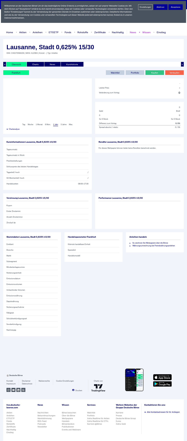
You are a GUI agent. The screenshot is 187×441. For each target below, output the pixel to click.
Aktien (22, 32)
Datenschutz (27, 384)
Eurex (119, 423)
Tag (23, 124)
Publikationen (68, 427)
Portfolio (135, 72)
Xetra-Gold (121, 425)
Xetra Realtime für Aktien (99, 418)
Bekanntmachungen (46, 415)
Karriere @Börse (95, 424)
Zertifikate (99, 32)
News (132, 32)
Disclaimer (26, 381)
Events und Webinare (71, 429)
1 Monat (39, 124)
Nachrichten (43, 413)
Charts (35, 64)
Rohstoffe (82, 32)
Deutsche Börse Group (126, 420)
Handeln (65, 421)
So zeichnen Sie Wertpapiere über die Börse (150, 243)
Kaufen (154, 72)
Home (9, 32)
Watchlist (115, 72)
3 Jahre (63, 124)
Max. (71, 124)
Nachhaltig (117, 32)
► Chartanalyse (13, 129)
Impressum (11, 384)
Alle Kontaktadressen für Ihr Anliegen (162, 412)
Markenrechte (44, 381)
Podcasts (42, 424)
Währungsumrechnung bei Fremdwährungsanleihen (153, 246)
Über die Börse (68, 415)
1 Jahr (55, 124)
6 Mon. (47, 124)
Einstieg (159, 32)
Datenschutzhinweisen (14, 18)
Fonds (67, 32)
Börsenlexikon (68, 424)
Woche (30, 124)
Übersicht (16, 64)
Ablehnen (160, 7)
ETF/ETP (53, 32)
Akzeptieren (175, 7)
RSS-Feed (42, 421)
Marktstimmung (44, 418)
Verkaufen (174, 72)
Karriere (119, 414)
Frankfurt (16, 72)
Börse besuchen (69, 413)
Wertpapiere (67, 418)
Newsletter (42, 427)
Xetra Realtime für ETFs (98, 421)
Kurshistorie (71, 64)
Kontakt (9, 381)
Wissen (145, 32)
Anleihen (37, 32)
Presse (119, 417)
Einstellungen (145, 7)
